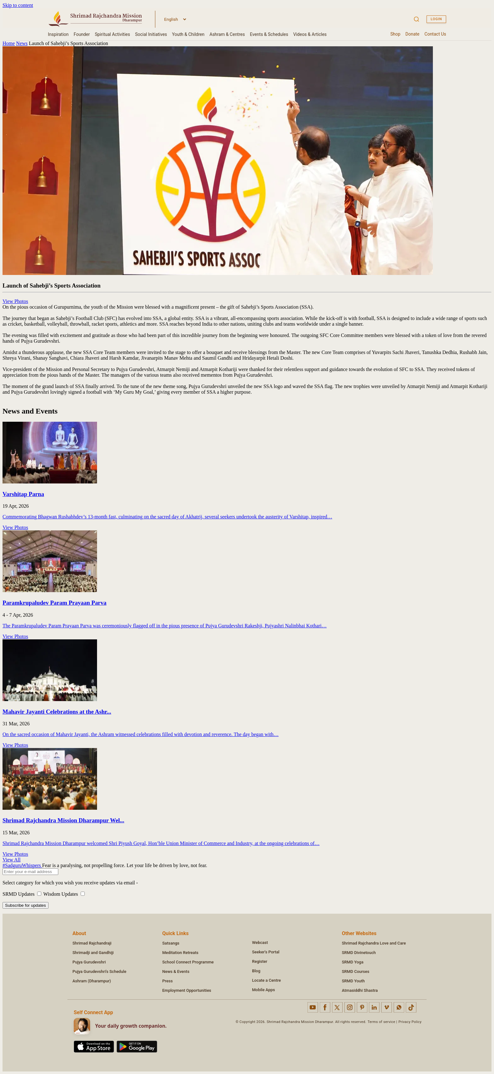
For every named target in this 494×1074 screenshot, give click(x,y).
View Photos (15, 301)
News (21, 43)
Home (9, 43)
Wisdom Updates (64, 894)
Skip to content (18, 5)
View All (11, 859)
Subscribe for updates (25, 905)
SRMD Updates (23, 894)
